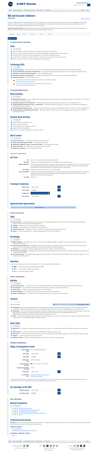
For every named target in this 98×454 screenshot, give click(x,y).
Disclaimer (82, 448)
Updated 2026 (86, 18)
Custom (24, 34)
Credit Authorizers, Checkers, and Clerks (29, 410)
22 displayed (16, 138)
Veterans (41, 34)
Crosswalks (47, 10)
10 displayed (16, 283)
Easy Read (32, 34)
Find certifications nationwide (40, 193)
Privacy (77, 448)
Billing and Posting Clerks (25, 408)
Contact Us (24, 448)
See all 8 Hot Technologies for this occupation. (25, 81)
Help (10, 10)
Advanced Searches (29, 10)
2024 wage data (28, 379)
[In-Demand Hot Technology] (38, 77)
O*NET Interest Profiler (83, 304)
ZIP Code (34, 190)
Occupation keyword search (82, 3)
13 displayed (16, 120)
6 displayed (15, 326)
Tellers (20, 414)
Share (82, 10)
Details (18, 34)
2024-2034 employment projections (42, 379)
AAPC (13, 435)
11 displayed (16, 219)
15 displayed (16, 49)
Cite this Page (51, 448)
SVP (24, 177)
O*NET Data (39, 10)
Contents (12, 38)
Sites (87, 10)
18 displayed (16, 67)
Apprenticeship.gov (40, 207)
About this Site (72, 448)
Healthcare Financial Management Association (24, 430)
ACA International (16, 429)
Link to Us (46, 448)
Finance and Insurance (36, 376)
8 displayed (15, 239)
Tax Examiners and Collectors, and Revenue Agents (32, 413)
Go (88, 5)
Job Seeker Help (18, 448)
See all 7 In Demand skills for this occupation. (25, 85)
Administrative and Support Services (40, 374)
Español (49, 34)
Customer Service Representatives (27, 411)
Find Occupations (17, 10)
